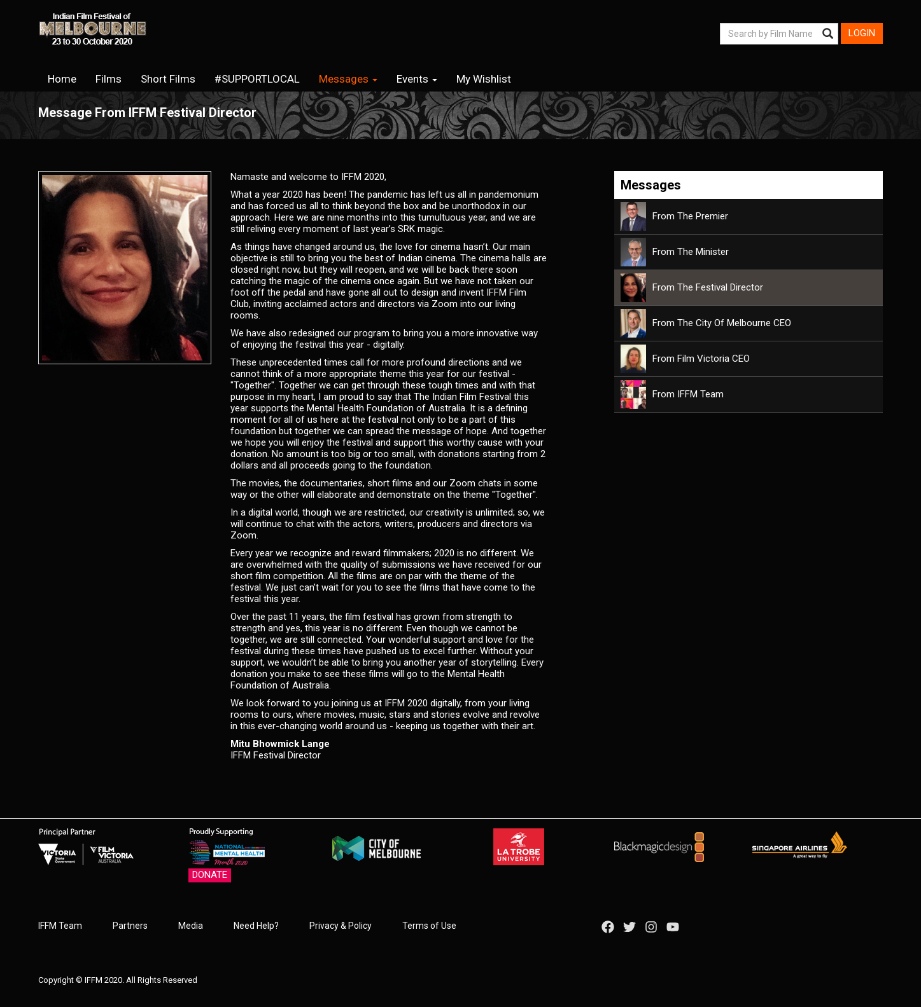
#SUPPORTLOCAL (257, 78)
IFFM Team (60, 926)
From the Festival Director (692, 287)
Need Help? (256, 926)
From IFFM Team (672, 394)
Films (108, 78)
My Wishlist (483, 78)
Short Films (168, 78)
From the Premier (674, 216)
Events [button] (417, 78)
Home (62, 78)
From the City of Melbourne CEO (706, 323)
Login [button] (861, 33)
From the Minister (675, 252)
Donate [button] (209, 874)
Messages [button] (348, 78)
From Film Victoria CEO (685, 358)
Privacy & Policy (340, 926)
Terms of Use (429, 926)
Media (190, 926)
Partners (130, 926)
